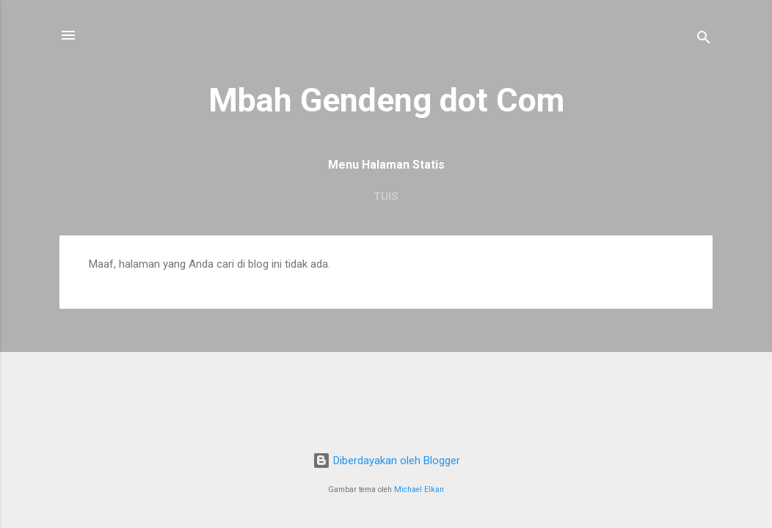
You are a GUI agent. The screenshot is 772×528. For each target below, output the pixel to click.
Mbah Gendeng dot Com (386, 100)
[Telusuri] (704, 40)
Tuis (386, 196)
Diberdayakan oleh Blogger (386, 460)
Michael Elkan (419, 489)
